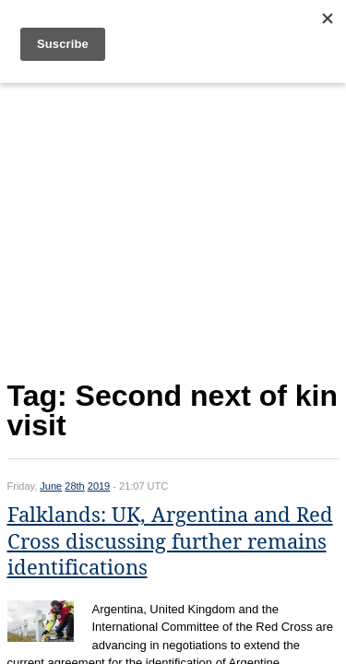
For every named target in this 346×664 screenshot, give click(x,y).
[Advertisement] (173, 227)
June (51, 486)
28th (74, 486)
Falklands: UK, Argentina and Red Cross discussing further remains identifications (170, 541)
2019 (99, 486)
